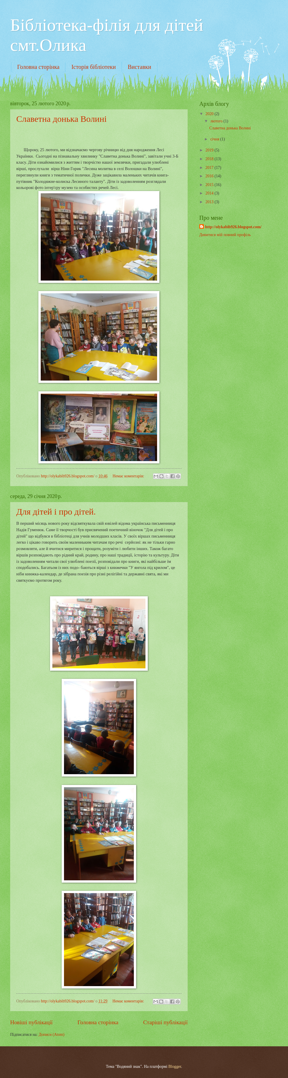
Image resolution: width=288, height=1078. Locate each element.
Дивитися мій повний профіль (225, 235)
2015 (209, 185)
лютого (216, 121)
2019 (209, 150)
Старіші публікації (165, 1022)
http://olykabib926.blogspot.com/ (233, 227)
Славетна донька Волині (61, 119)
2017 (209, 167)
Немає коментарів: (129, 476)
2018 (209, 159)
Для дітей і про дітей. (56, 511)
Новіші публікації (31, 1022)
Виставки (139, 67)
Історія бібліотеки (93, 67)
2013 (209, 202)
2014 (209, 193)
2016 (209, 176)
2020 (209, 114)
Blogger (174, 1066)
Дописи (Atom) (52, 1034)
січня (215, 139)
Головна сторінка (38, 67)
